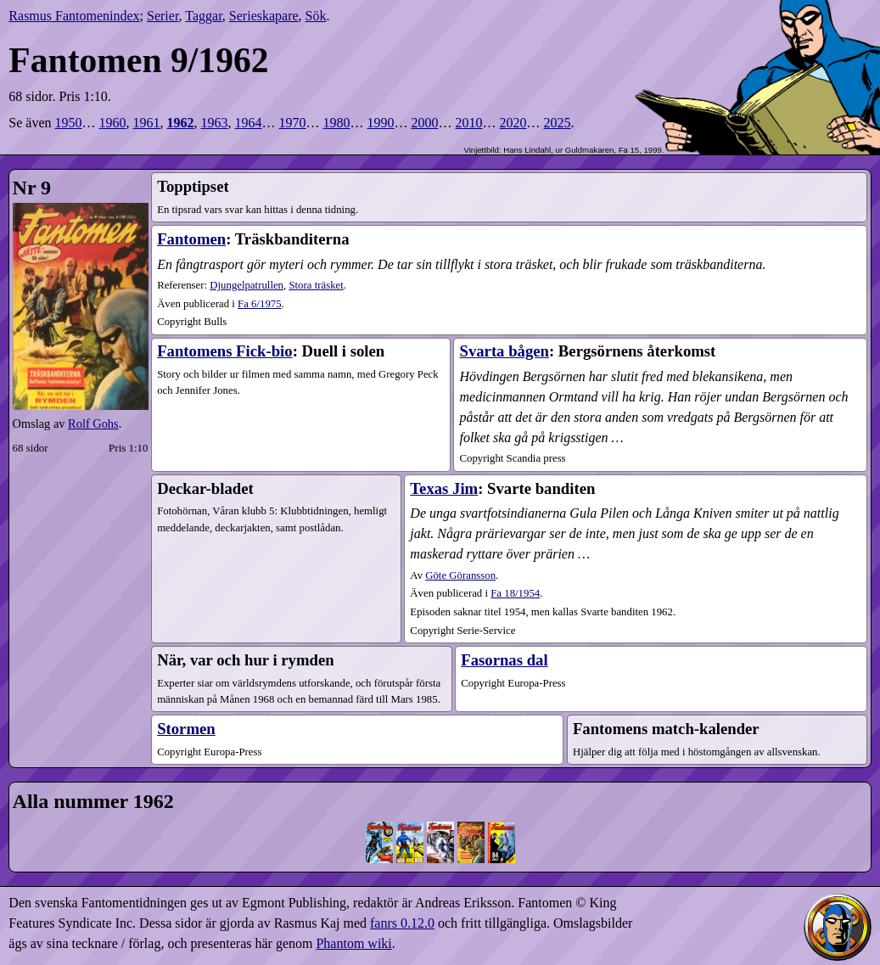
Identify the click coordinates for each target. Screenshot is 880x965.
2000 (425, 122)
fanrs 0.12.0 (402, 923)
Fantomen (191, 239)
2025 (557, 122)
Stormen (186, 729)
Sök (316, 15)
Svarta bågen (503, 351)
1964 (248, 122)
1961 (146, 122)
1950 (68, 122)
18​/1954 (515, 593)
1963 (214, 122)
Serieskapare (264, 15)
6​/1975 (260, 304)
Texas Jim (444, 488)
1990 (381, 122)
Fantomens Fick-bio (225, 351)
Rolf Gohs (93, 423)
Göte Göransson (460, 575)
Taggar (203, 15)
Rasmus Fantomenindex (73, 15)
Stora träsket (316, 285)
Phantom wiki (353, 943)
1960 (112, 122)
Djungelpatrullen (246, 285)
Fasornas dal (504, 660)
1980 (336, 122)
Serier (163, 15)
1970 (292, 122)
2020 (513, 122)
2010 (469, 122)
